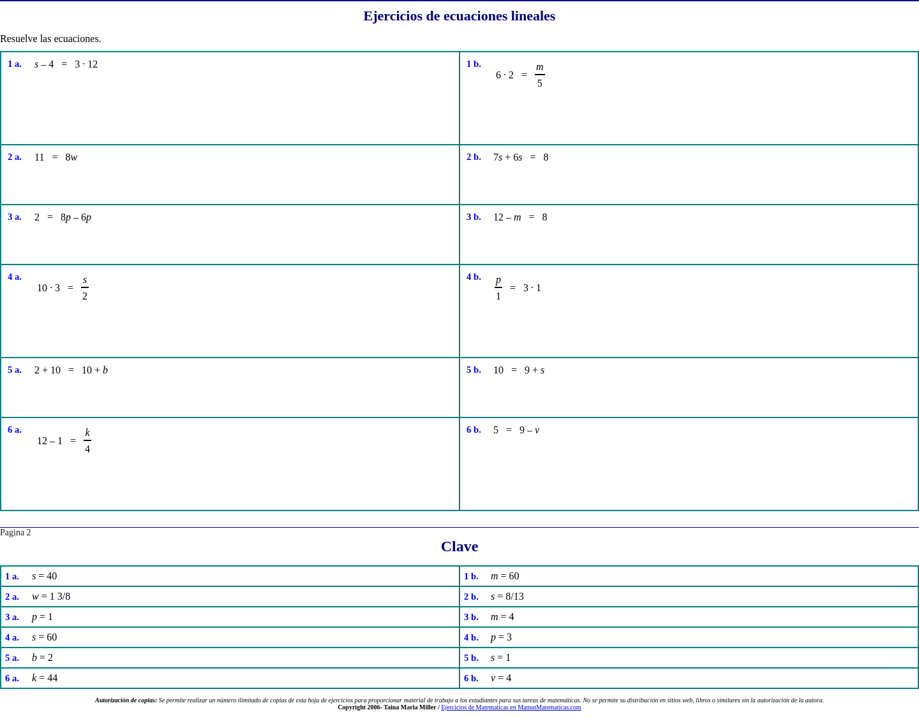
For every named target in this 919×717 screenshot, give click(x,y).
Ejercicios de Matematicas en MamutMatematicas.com (511, 707)
